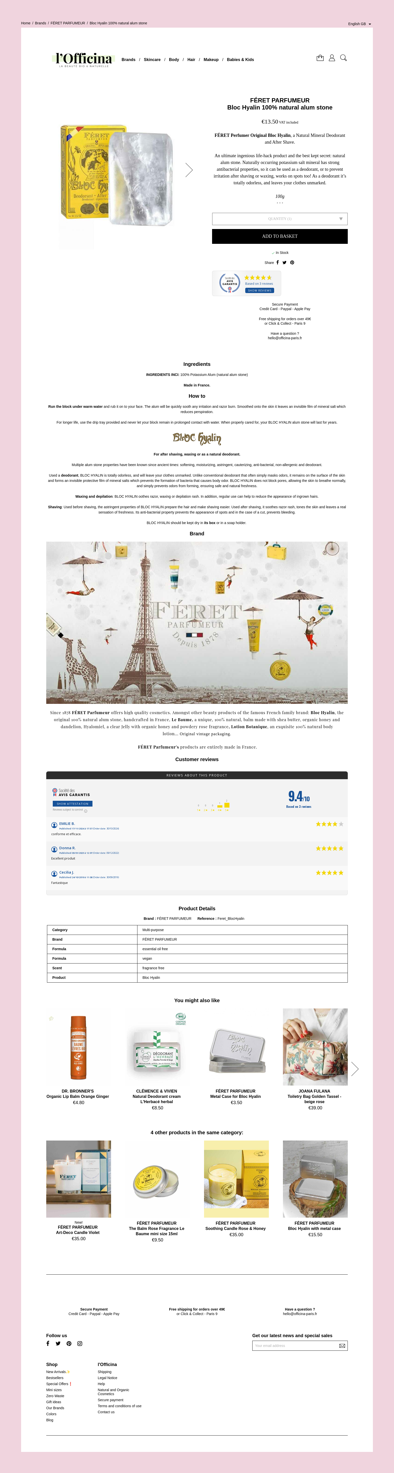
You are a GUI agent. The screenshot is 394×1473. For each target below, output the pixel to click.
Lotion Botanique (249, 726)
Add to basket (280, 236)
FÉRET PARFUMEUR (280, 100)
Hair (191, 60)
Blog (49, 1420)
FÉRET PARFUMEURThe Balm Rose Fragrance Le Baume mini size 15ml (156, 1228)
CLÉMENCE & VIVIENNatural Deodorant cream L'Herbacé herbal (157, 1096)
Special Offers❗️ (59, 1384)
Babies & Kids (240, 60)
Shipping (105, 1372)
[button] (190, 170)
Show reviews (259, 290)
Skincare (152, 60)
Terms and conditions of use (119, 1406)
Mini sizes (54, 1390)
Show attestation (72, 804)
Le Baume (182, 719)
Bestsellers (54, 1378)
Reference (207, 919)
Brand (149, 919)
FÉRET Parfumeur (91, 712)
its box (209, 523)
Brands (128, 60)
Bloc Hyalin (323, 712)
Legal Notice (107, 1378)
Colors (51, 1414)
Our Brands (55, 1408)
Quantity (277, 219)
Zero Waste (55, 1396)
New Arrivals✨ (58, 1372)
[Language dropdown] (360, 24)
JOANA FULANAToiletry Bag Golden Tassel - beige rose (314, 1096)
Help (101, 1384)
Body (174, 60)
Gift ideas (53, 1402)
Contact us (106, 1412)
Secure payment (110, 1400)
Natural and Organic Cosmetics (113, 1392)
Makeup (211, 60)
